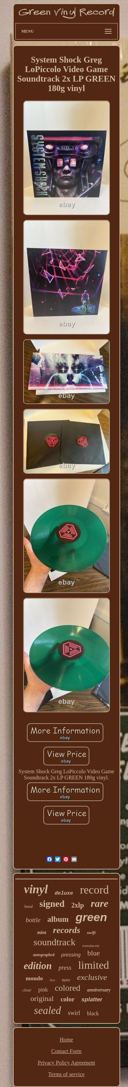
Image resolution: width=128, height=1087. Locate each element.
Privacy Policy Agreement (66, 1063)
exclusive (92, 977)
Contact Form (66, 1051)
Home (66, 1039)
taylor (66, 980)
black (93, 1013)
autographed (44, 954)
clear (26, 990)
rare (100, 903)
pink (43, 990)
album (58, 919)
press (65, 967)
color (67, 999)
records (66, 930)
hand (29, 906)
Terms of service (66, 1074)
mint (41, 932)
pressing (71, 954)
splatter (92, 999)
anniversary (98, 990)
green (91, 917)
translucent (90, 946)
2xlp (77, 905)
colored (67, 988)
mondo (34, 978)
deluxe (64, 893)
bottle (33, 920)
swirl (74, 1013)
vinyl (36, 889)
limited (93, 965)
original (42, 998)
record (94, 890)
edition (38, 965)
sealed (47, 1010)
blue (93, 953)
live (52, 980)
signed (52, 904)
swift (91, 932)
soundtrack (54, 942)
